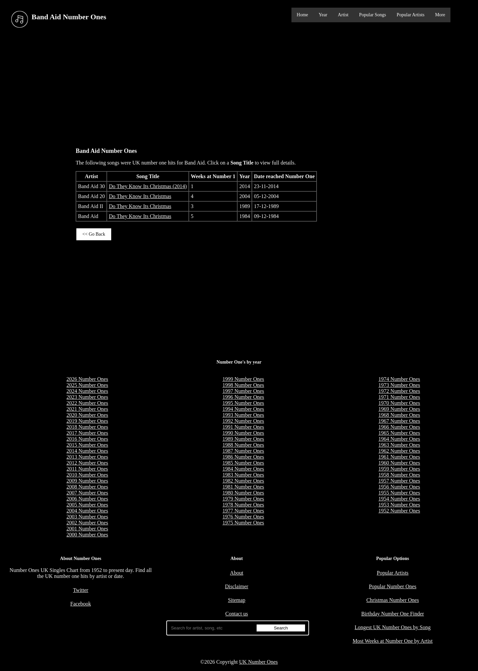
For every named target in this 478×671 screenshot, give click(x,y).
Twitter (80, 590)
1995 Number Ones (243, 403)
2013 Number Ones (87, 457)
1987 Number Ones (243, 451)
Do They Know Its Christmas (140, 196)
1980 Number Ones (243, 493)
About (236, 573)
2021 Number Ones (87, 409)
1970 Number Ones (399, 403)
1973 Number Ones (399, 385)
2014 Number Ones (87, 451)
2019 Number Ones (87, 421)
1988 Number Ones (243, 445)
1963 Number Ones (399, 445)
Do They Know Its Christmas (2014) (148, 186)
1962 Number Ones (399, 451)
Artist (343, 14)
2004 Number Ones (87, 510)
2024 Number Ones (87, 391)
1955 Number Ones (399, 493)
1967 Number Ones (399, 421)
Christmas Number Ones (392, 600)
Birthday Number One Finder (392, 613)
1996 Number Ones (243, 397)
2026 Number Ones (87, 379)
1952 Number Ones (399, 510)
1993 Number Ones (243, 415)
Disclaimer (236, 586)
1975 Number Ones (243, 522)
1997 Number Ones (243, 391)
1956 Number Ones (399, 487)
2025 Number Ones (87, 385)
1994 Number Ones (243, 409)
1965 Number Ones (399, 433)
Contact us (236, 613)
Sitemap (236, 600)
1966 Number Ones (399, 427)
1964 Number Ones (399, 439)
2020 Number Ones (87, 415)
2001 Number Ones (87, 528)
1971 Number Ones (399, 397)
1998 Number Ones (243, 385)
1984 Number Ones (243, 469)
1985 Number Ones (243, 463)
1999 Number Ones (243, 379)
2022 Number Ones (87, 403)
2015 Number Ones (87, 445)
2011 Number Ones (87, 469)
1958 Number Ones (399, 475)
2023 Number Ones (87, 397)
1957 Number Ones (399, 481)
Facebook (80, 604)
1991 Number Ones (243, 427)
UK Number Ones (258, 662)
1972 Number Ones (399, 391)
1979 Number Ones (243, 499)
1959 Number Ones (399, 469)
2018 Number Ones (87, 427)
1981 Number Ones (243, 487)
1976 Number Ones (243, 516)
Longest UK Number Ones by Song (393, 627)
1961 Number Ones (399, 457)
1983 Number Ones (243, 475)
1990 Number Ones (243, 433)
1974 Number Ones (399, 379)
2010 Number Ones (87, 475)
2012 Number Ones (87, 463)
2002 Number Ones (87, 522)
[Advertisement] (239, 86)
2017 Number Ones (87, 433)
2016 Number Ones (87, 439)
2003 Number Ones (87, 516)
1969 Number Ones (399, 409)
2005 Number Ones (87, 504)
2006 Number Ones (87, 499)
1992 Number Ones (243, 421)
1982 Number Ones (243, 481)
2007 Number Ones (87, 493)
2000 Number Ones (87, 534)
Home (302, 14)
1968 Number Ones (399, 415)
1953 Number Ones (399, 504)
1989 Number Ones (243, 439)
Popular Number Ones (392, 586)
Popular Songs (372, 14)
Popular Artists (411, 14)
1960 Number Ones (399, 463)
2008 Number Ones (87, 487)
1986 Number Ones (243, 457)
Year (323, 14)
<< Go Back (93, 234)
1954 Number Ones (399, 499)
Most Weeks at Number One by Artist (393, 641)
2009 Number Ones (87, 481)
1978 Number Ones (243, 504)
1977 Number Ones (243, 510)
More (440, 14)
